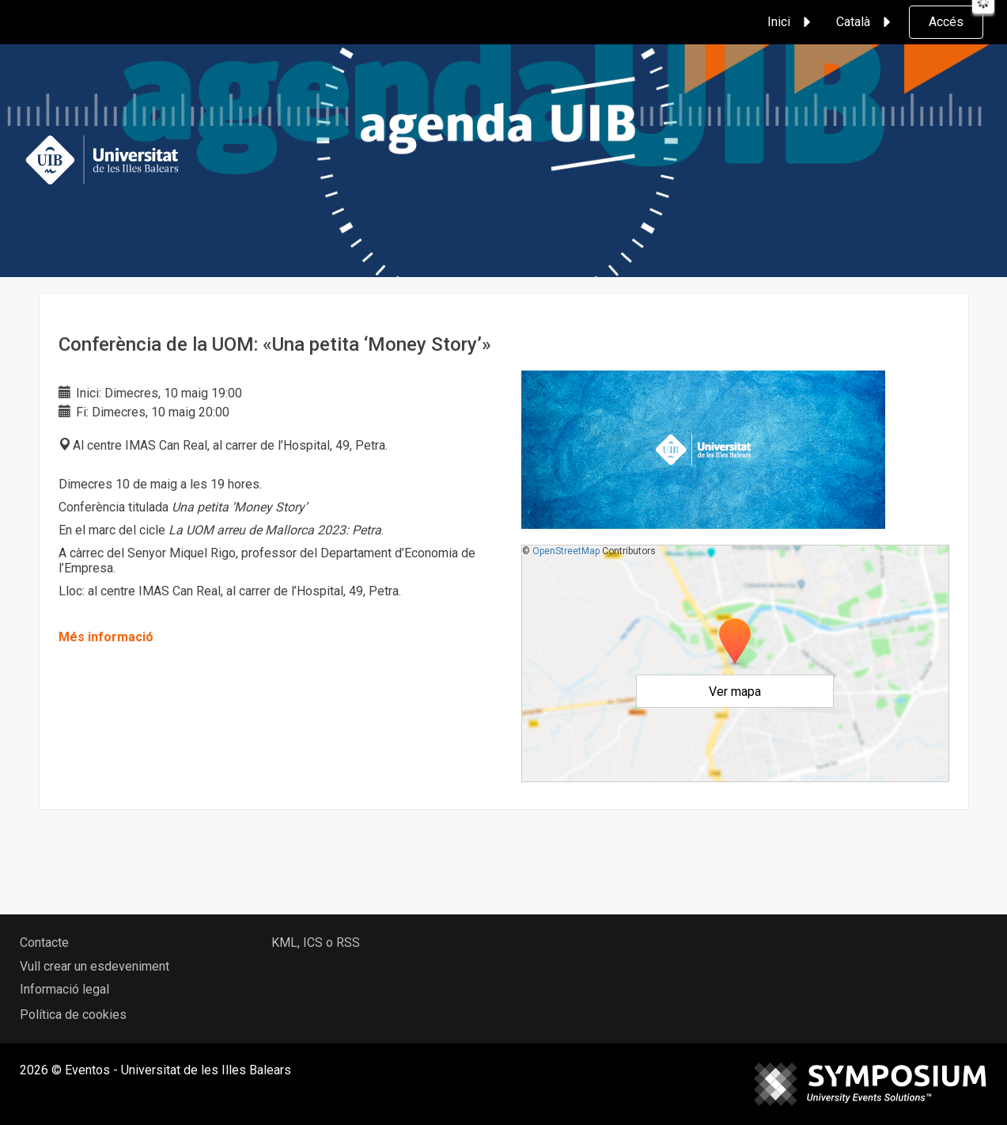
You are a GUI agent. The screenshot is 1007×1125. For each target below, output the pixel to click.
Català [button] (865, 22)
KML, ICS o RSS (315, 942)
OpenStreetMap (566, 551)
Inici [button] (791, 22)
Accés (946, 21)
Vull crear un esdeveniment (94, 966)
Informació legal (64, 989)
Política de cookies (73, 1014)
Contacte (44, 942)
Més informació (106, 636)
